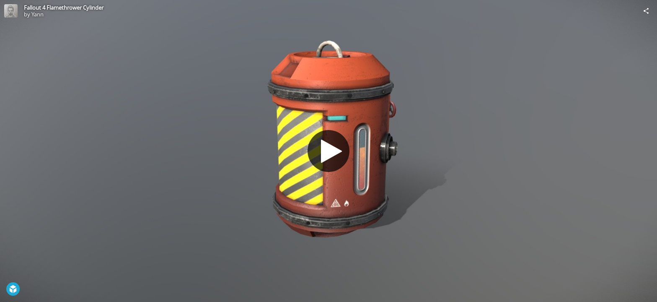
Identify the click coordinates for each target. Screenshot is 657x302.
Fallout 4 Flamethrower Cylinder (63, 7)
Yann (37, 14)
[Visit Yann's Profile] (11, 11)
